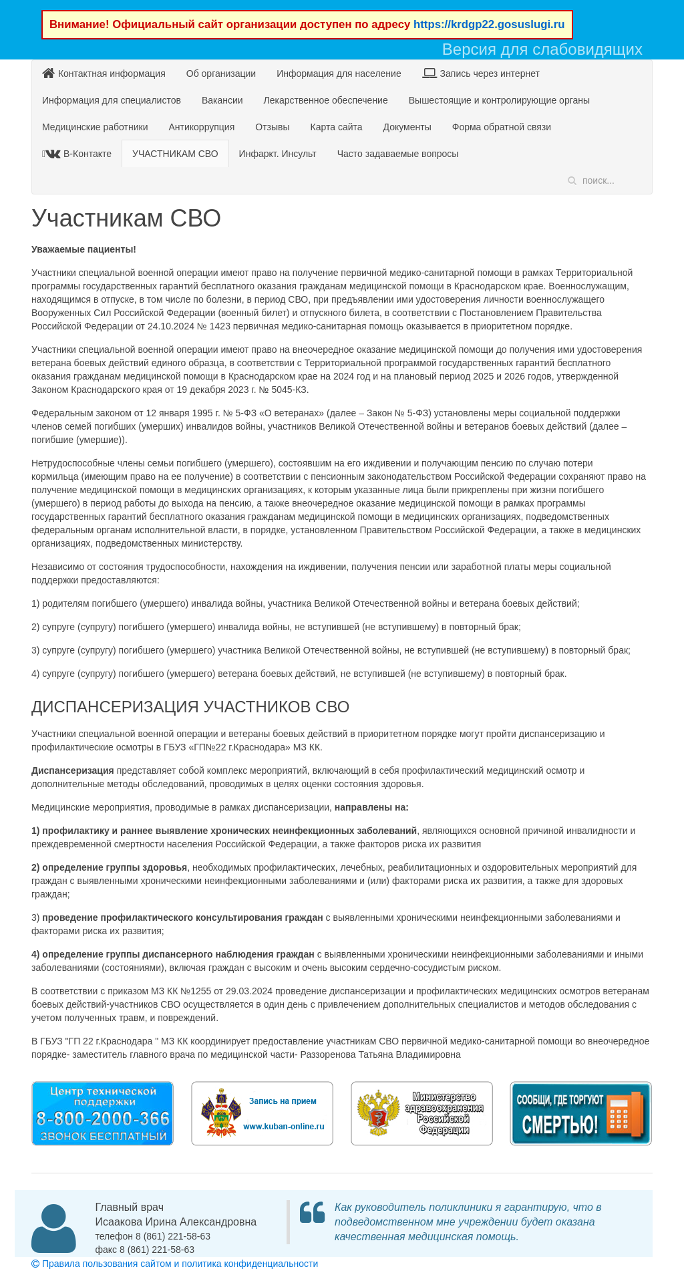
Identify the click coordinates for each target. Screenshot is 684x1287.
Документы (407, 127)
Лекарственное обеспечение (326, 100)
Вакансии (222, 100)
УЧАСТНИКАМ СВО (175, 153)
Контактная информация (104, 73)
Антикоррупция (201, 127)
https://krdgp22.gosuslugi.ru (489, 24)
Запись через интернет (481, 73)
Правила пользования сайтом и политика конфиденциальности (174, 1263)
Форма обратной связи (501, 127)
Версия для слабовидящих (542, 49)
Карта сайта (337, 127)
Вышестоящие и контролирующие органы (499, 100)
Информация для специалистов (111, 100)
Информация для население (339, 73)
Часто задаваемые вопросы (398, 153)
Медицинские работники (95, 127)
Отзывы (272, 127)
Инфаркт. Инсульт (278, 153)
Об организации (221, 73)
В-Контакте (78, 153)
